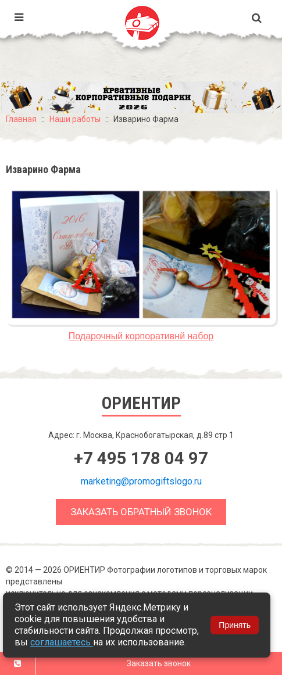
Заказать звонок (159, 663)
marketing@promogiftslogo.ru (141, 481)
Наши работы (75, 119)
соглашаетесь (61, 642)
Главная (21, 119)
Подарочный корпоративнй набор (141, 336)
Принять (235, 625)
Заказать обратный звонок (141, 512)
